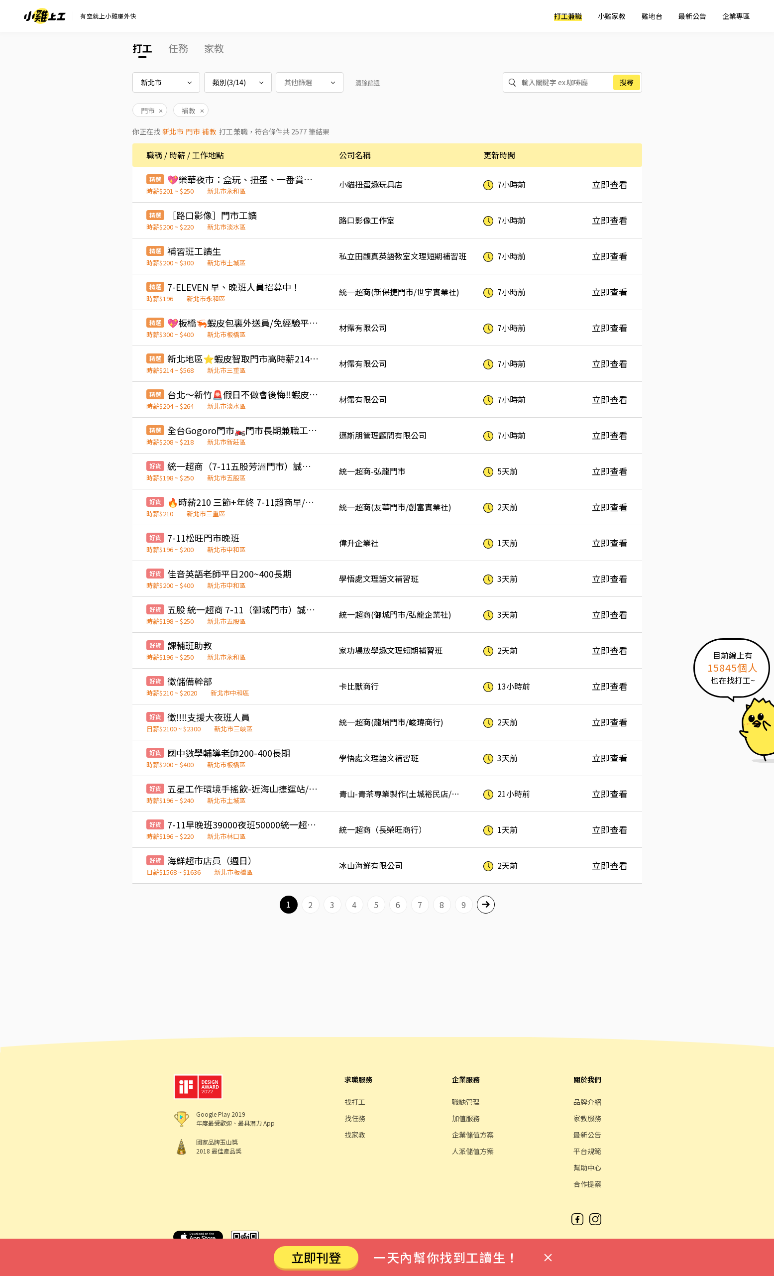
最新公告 (692, 16)
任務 (178, 48)
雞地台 (652, 16)
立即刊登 (316, 1257)
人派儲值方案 (473, 1151)
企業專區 (736, 16)
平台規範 (587, 1151)
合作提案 (587, 1184)
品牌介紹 (587, 1102)
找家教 (354, 1135)
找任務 (354, 1118)
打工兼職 (568, 16)
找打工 (354, 1102)
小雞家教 (612, 16)
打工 (142, 48)
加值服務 (466, 1118)
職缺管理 (466, 1102)
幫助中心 (587, 1167)
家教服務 (587, 1118)
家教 (214, 48)
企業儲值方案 (473, 1135)
